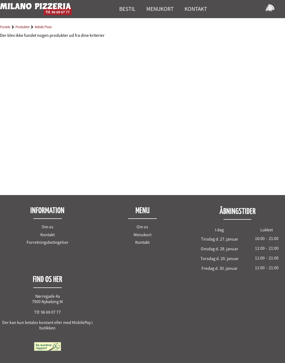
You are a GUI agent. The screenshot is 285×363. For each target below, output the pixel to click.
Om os (47, 226)
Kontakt (47, 234)
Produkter (22, 27)
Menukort (142, 234)
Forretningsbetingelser (48, 242)
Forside (5, 27)
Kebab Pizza (43, 27)
